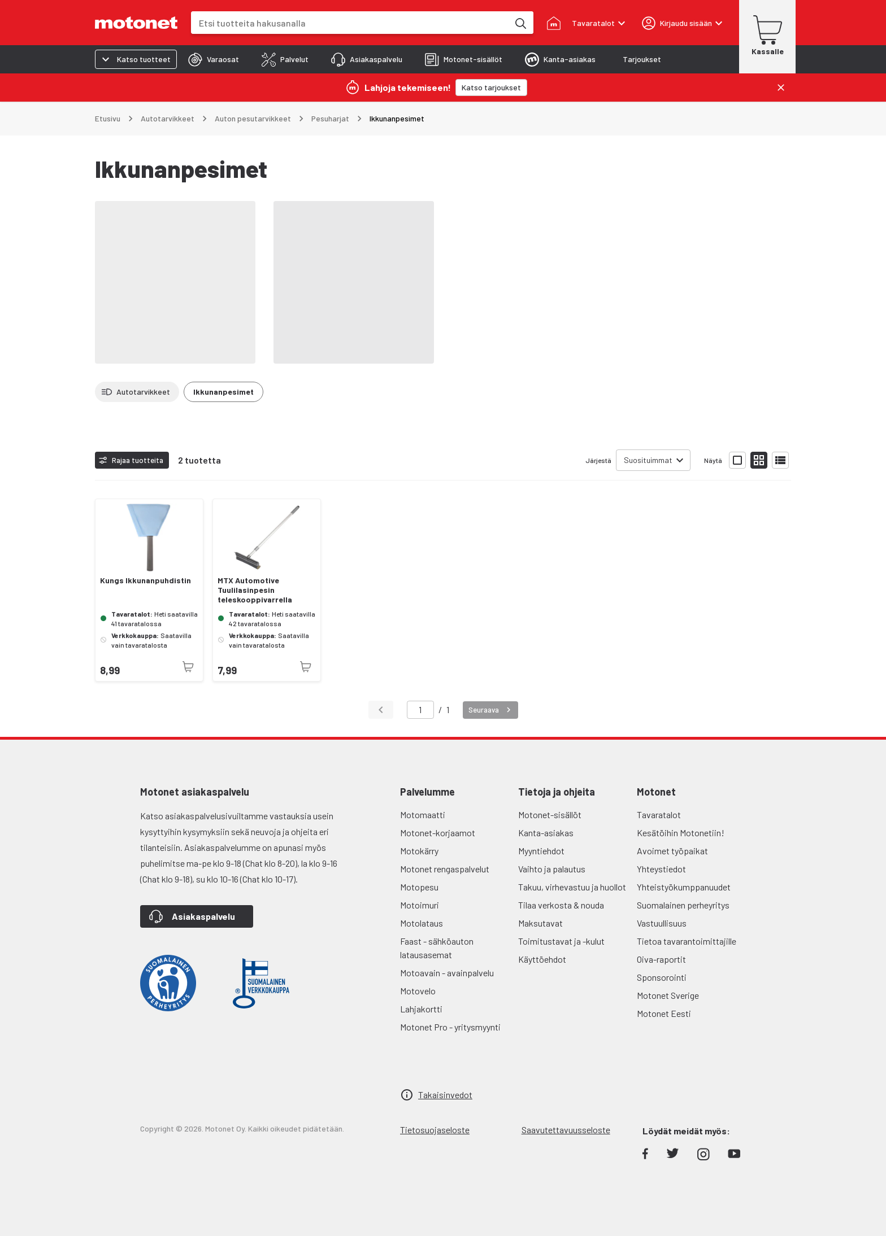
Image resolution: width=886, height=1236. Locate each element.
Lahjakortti (421, 1008)
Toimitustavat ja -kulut (561, 941)
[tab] (213, 59)
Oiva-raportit (661, 959)
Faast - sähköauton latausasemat (437, 948)
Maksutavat (540, 923)
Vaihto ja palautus (551, 868)
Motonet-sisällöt (549, 814)
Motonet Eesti (664, 1013)
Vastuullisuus (662, 923)
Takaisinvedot (445, 1094)
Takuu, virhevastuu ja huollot (572, 886)
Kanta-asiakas (546, 832)
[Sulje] (780, 87)
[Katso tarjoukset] (491, 87)
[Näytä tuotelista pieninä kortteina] (758, 460)
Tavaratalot (659, 814)
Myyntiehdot (541, 850)
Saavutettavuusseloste (566, 1129)
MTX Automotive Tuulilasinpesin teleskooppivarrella (255, 590)
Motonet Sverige (668, 995)
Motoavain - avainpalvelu (447, 972)
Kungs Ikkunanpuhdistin (145, 580)
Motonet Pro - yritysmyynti (450, 1026)
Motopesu (419, 886)
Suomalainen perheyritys (683, 904)
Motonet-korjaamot (437, 832)
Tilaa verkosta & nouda (561, 904)
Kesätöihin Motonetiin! (680, 832)
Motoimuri (419, 904)
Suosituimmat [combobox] (648, 460)
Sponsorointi (662, 977)
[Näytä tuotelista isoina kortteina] (737, 460)
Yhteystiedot (661, 868)
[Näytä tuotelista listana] (780, 460)
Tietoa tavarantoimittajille (686, 941)
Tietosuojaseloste (435, 1129)
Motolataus (421, 923)
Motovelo (418, 990)
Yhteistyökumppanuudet (684, 886)
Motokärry (419, 850)
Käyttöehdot (542, 959)
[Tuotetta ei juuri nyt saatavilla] (188, 667)
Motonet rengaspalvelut (444, 868)
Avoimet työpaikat (672, 850)
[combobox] (349, 22)
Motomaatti (422, 814)
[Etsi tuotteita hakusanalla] (520, 22)
